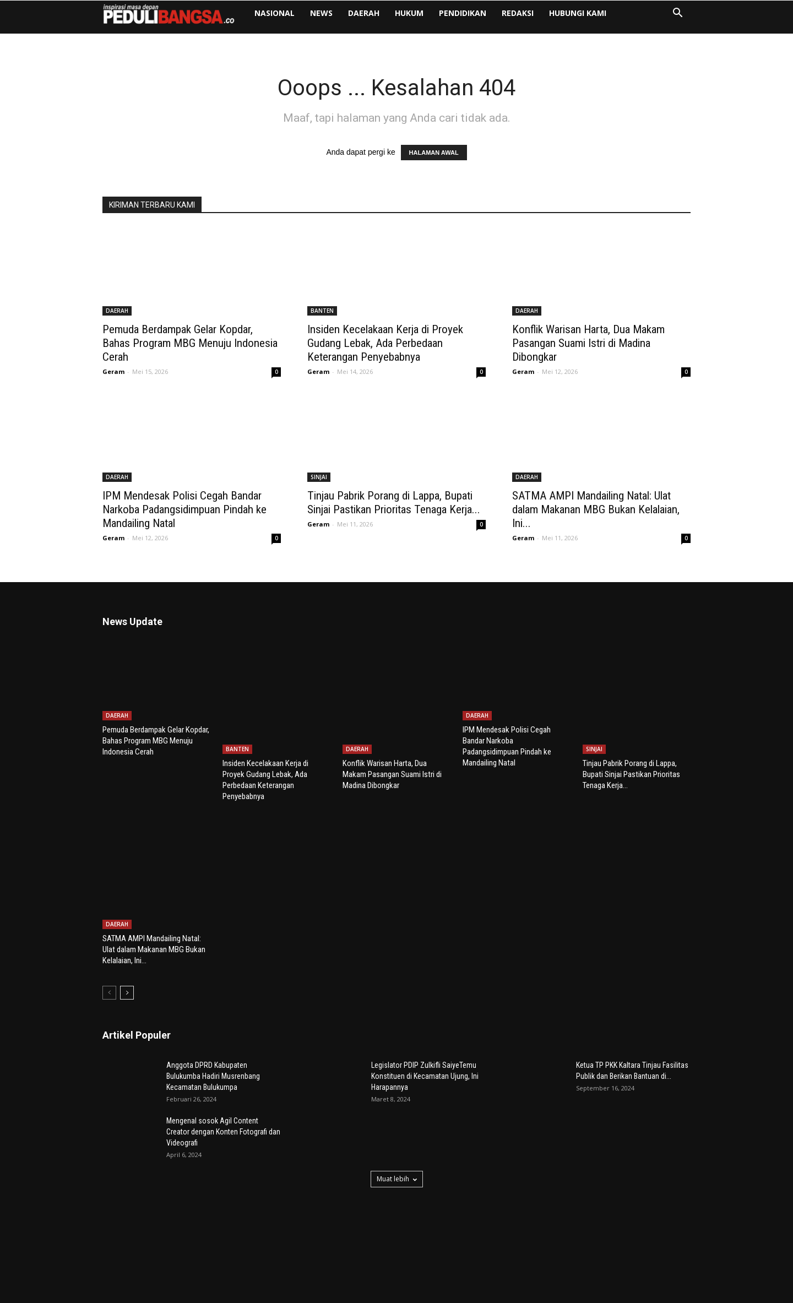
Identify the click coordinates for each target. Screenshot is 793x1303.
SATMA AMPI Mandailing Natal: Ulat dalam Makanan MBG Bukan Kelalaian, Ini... (596, 509)
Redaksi (518, 13)
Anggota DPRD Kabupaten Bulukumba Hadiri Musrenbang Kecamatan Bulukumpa (213, 1008)
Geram (113, 371)
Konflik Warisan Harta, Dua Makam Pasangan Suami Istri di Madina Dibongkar (588, 343)
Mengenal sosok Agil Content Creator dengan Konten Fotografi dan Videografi (223, 1064)
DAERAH (363, 13)
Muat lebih (397, 1111)
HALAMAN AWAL (434, 152)
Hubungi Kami (577, 13)
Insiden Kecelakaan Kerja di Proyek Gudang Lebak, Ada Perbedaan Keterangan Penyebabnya (385, 343)
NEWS (321, 13)
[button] (677, 14)
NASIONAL (274, 13)
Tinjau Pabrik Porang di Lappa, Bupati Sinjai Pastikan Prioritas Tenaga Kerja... (393, 502)
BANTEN (322, 310)
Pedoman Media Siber (656, 1292)
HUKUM (409, 13)
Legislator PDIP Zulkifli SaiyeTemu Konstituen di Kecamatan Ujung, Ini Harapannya (425, 1008)
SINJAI (319, 477)
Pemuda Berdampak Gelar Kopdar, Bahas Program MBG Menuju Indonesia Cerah (190, 343)
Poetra (169, 1292)
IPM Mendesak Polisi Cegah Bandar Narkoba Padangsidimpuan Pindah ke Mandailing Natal (184, 509)
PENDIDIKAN (462, 13)
